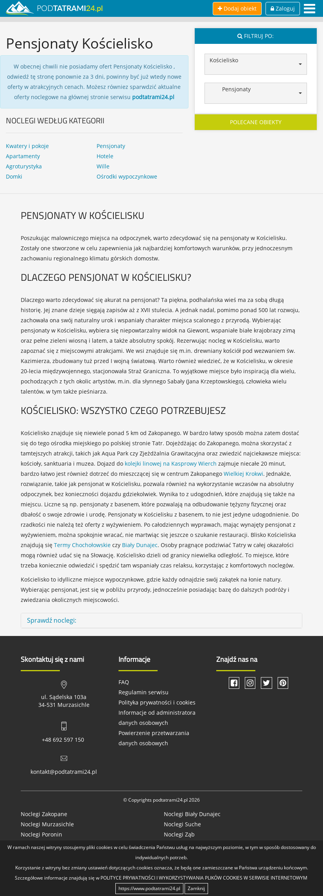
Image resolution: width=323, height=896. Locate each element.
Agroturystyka (24, 166)
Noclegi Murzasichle (47, 824)
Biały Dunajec (140, 545)
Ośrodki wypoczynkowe (127, 176)
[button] (256, 64)
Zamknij (196, 888)
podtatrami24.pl (153, 97)
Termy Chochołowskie (82, 545)
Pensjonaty (111, 146)
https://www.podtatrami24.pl (149, 888)
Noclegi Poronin (41, 834)
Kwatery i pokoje (27, 146)
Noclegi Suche (182, 824)
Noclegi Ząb (179, 834)
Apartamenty (23, 156)
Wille (103, 166)
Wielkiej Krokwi (243, 473)
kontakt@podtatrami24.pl (64, 771)
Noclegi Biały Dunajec (192, 814)
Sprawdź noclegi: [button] (51, 620)
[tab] (161, 620)
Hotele (105, 156)
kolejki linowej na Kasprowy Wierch (171, 463)
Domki (14, 176)
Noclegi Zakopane (44, 814)
